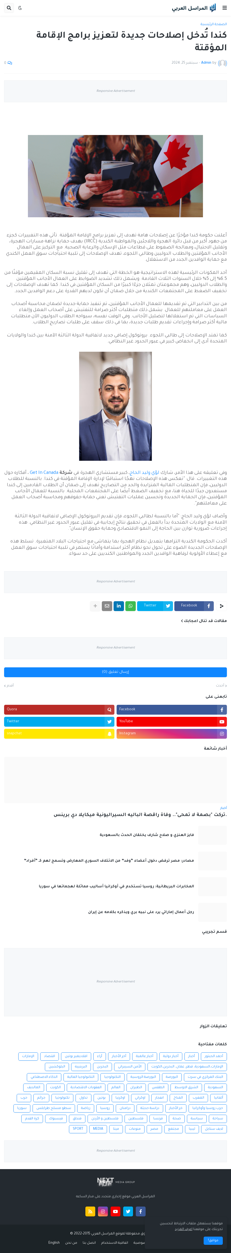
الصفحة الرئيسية (214, 25)
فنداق (77, 1119)
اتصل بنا (89, 1243)
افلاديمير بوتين (76, 1056)
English (54, 1243)
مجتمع (173, 1129)
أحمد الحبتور (214, 1056)
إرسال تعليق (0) (115, 672)
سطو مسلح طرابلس (53, 1108)
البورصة (172, 1077)
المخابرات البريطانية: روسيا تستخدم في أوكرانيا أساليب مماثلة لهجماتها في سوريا (116, 887)
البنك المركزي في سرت (205, 1077)
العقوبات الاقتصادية (86, 1088)
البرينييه (81, 1067)
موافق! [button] (213, 1241)
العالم (115, 1088)
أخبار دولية (170, 1056)
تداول (83, 1098)
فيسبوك (56, 1119)
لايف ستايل (214, 1129)
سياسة (197, 1119)
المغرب (198, 1098)
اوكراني (140, 1098)
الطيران (136, 1088)
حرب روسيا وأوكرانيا (207, 1108)
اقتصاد (49, 1056)
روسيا (105, 1108)
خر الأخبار (176, 1108)
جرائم (41, 1098)
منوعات (135, 1129)
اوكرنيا (120, 1098)
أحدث (220, 686)
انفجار (159, 1098)
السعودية (215, 1088)
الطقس (158, 1088)
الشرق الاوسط (186, 1088)
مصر (154, 1129)
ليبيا (192, 1129)
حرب (24, 1098)
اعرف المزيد (183, 1229)
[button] (224, 8)
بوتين (101, 1098)
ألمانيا (218, 1098)
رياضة (85, 1108)
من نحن (71, 1243)
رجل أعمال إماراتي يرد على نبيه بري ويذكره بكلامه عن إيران (141, 912)
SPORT (78, 1129)
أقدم (10, 686)
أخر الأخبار (119, 1056)
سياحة (218, 1119)
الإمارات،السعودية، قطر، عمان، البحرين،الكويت (187, 1067)
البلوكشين (57, 1067)
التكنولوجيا (112, 1077)
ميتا (116, 1129)
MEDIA (98, 1129)
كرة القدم (32, 1119)
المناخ (178, 1098)
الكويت (55, 1088)
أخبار (191, 1056)
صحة (177, 1119)
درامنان (125, 1108)
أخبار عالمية (144, 1056)
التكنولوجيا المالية (80, 1077)
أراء (99, 1056)
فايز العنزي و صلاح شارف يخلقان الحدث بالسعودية (147, 835)
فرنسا (158, 1119)
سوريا (22, 1108)
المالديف (33, 1088)
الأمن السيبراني (130, 1067)
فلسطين (135, 1119)
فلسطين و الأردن (105, 1119)
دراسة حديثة (149, 1108)
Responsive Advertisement (115, 91)
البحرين (102, 1067)
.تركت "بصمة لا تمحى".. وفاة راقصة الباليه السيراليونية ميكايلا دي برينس (140, 815)
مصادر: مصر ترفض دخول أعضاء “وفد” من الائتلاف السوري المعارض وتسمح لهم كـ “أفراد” (109, 861)
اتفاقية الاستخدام (114, 1243)
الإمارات (28, 1056)
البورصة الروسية (143, 1077)
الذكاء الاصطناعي (44, 1077)
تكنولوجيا (62, 1098)
